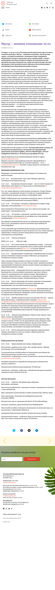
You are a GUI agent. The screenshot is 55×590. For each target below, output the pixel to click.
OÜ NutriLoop (31, 289)
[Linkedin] (36, 430)
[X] (14, 430)
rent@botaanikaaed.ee (9, 496)
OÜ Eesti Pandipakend (20, 218)
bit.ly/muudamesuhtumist (10, 159)
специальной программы (10, 165)
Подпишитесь (31, 459)
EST (47, 3)
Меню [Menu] (5, 8)
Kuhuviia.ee (26, 248)
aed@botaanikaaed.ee (9, 482)
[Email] (29, 430)
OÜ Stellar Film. (6, 319)
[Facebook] (21, 430)
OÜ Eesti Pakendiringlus (29, 206)
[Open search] (52, 8)
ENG (51, 3)
